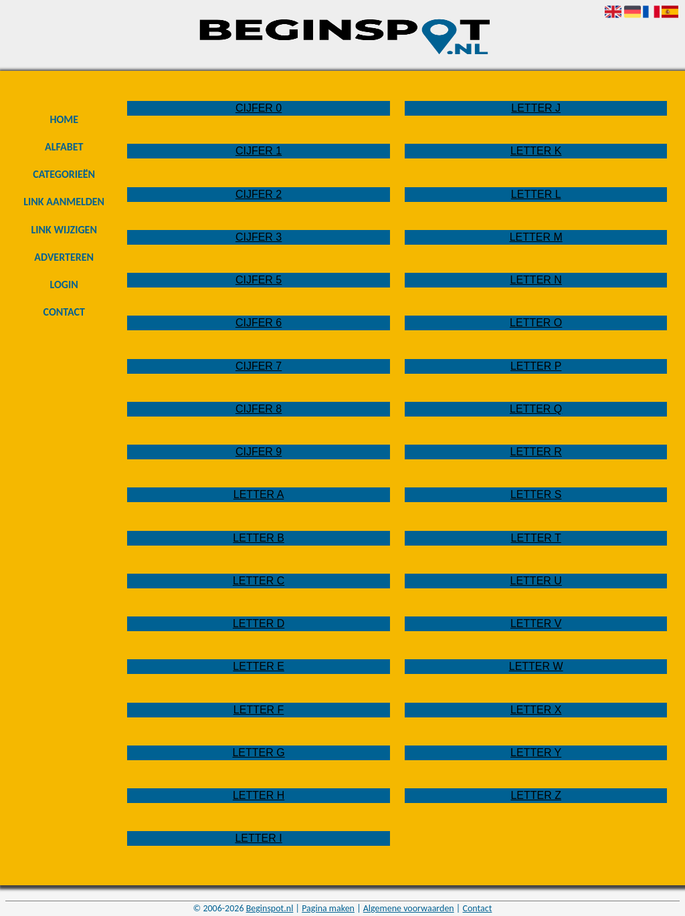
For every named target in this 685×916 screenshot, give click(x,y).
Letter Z (535, 795)
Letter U (536, 580)
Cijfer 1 (258, 150)
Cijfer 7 (258, 366)
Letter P (535, 366)
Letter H (258, 795)
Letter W (536, 666)
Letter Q (536, 409)
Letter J (536, 108)
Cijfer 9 (258, 451)
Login (64, 284)
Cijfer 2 (258, 194)
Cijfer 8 (258, 409)
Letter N (536, 279)
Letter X (535, 709)
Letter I (258, 838)
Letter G (258, 752)
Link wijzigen (64, 229)
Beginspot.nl (270, 908)
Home (64, 119)
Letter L (536, 194)
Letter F (258, 709)
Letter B (258, 538)
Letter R (536, 451)
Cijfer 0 (258, 108)
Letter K (535, 150)
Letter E (258, 666)
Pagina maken (328, 908)
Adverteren (64, 257)
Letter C (258, 580)
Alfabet (64, 146)
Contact (64, 312)
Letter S (535, 494)
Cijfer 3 (258, 237)
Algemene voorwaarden (408, 908)
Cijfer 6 (258, 322)
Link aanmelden (63, 201)
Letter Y (535, 752)
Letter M (536, 237)
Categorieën (64, 174)
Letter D (258, 623)
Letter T (536, 538)
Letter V (535, 623)
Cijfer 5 (258, 279)
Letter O (536, 322)
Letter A (258, 494)
